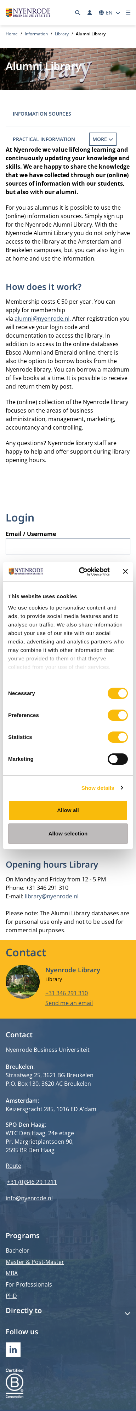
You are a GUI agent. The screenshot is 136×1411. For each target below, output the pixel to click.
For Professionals (29, 1284)
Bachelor (17, 1250)
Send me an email (69, 1003)
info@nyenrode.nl (29, 1198)
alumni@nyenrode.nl (42, 318)
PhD (11, 1296)
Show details (97, 788)
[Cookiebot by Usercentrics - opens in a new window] (82, 571)
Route (13, 1166)
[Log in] (89, 13)
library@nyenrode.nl (52, 896)
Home (12, 34)
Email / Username (31, 534)
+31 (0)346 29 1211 (32, 1182)
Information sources (42, 113)
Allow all (68, 810)
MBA (12, 1273)
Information (36, 34)
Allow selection (68, 833)
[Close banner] (125, 571)
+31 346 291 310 (66, 993)
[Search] (78, 12)
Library (62, 34)
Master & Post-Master (35, 1262)
